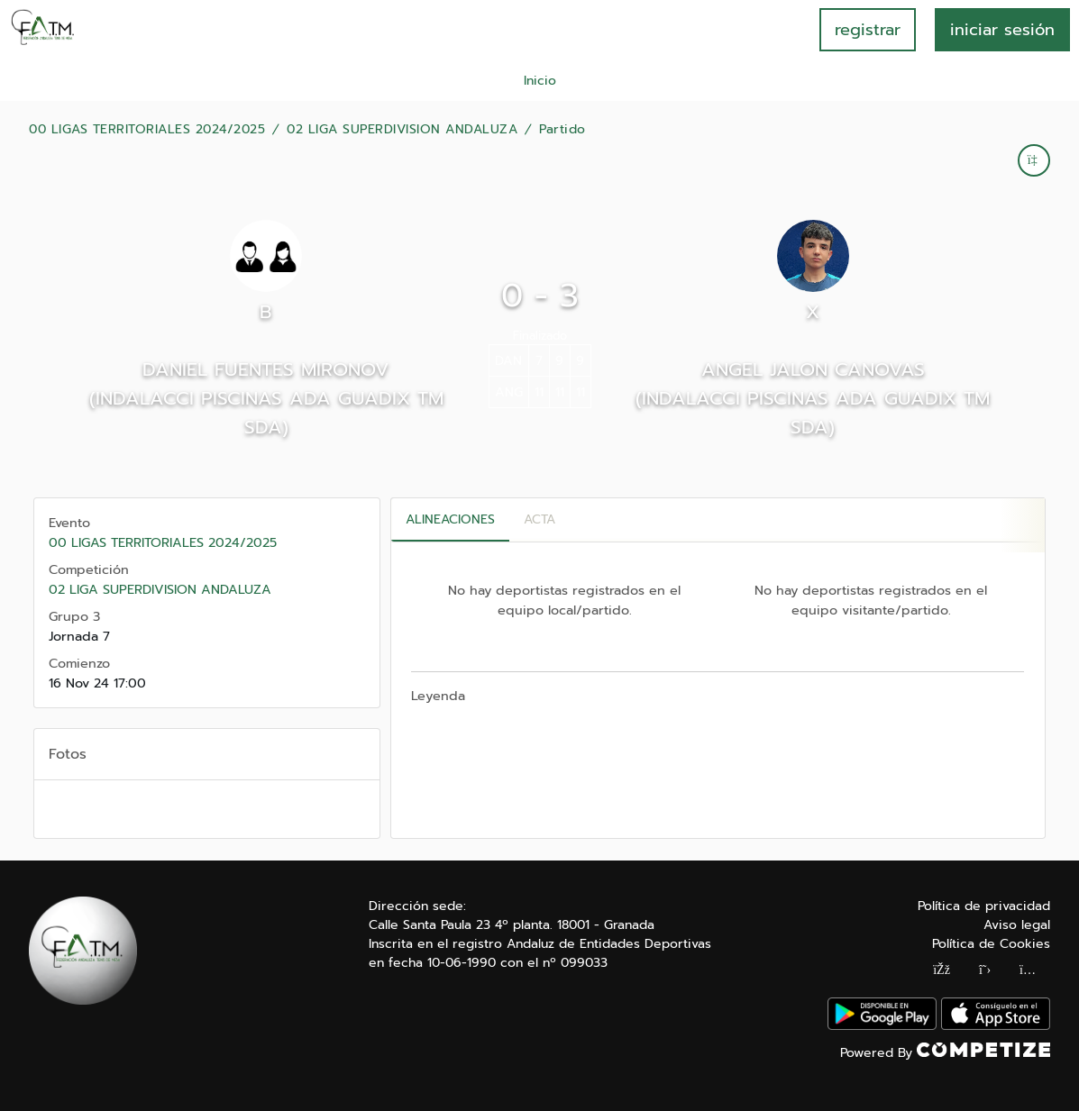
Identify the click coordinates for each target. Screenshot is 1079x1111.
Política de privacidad (984, 906)
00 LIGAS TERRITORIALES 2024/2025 (147, 130)
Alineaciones (450, 519)
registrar (868, 29)
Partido (562, 130)
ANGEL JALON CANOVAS (813, 369)
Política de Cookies (991, 943)
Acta (539, 519)
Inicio (540, 80)
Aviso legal (1016, 924)
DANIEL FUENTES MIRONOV (265, 369)
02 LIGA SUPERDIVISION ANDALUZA (402, 130)
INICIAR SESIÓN (1002, 29)
